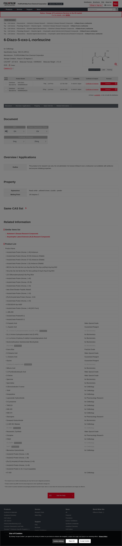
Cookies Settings (58, 541)
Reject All (72, 541)
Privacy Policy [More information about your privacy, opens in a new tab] (103, 536)
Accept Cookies (84, 541)
